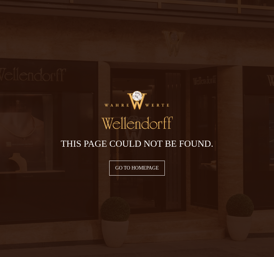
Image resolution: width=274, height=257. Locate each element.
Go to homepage (137, 168)
